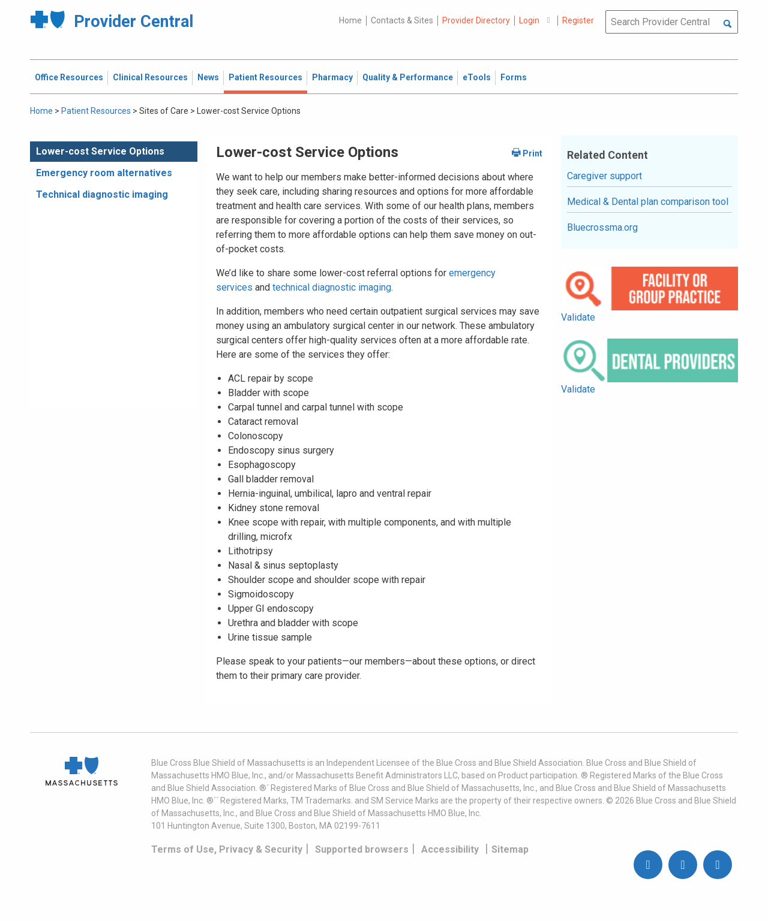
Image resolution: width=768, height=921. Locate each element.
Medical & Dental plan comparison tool (647, 201)
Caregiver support (604, 176)
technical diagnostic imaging (331, 287)
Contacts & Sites (402, 20)
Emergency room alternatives (104, 173)
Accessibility (450, 849)
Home (350, 20)
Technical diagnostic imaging (102, 194)
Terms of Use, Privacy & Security (226, 849)
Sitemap (510, 849)
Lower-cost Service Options (100, 151)
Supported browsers (362, 849)
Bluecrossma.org (602, 227)
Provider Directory (476, 20)
